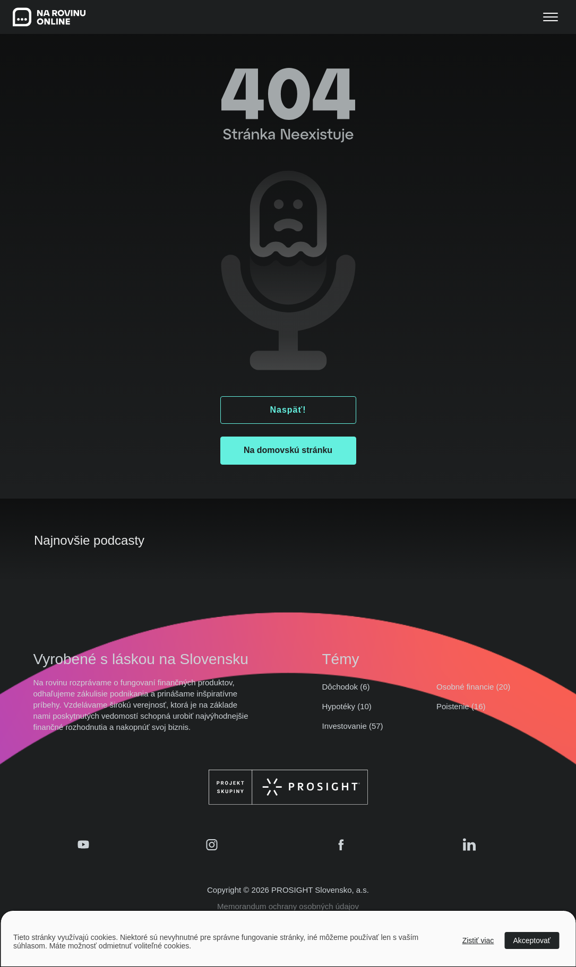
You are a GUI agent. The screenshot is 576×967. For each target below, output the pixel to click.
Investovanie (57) (352, 725)
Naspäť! (288, 409)
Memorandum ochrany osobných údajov (288, 906)
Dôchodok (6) (346, 686)
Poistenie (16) (461, 706)
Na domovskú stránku (288, 450)
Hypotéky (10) (347, 706)
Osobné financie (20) (473, 686)
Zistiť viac (478, 940)
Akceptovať (532, 940)
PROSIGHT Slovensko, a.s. (320, 889)
